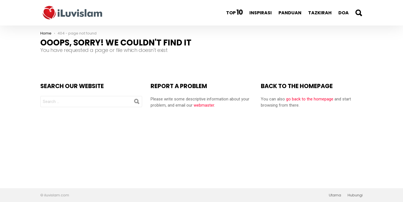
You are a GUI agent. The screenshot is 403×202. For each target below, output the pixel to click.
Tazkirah (320, 13)
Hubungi (355, 195)
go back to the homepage (309, 99)
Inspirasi (260, 13)
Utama (335, 195)
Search (358, 13)
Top (234, 12)
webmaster (204, 105)
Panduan (289, 13)
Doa (343, 13)
